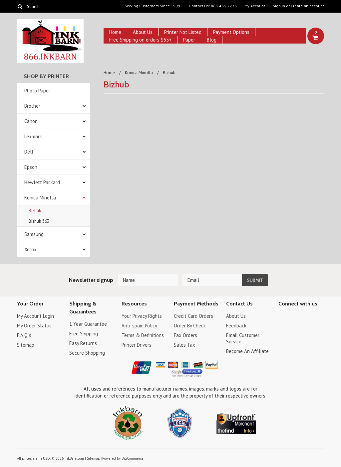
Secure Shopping (87, 353)
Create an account (307, 6)
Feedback (236, 325)
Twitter (294, 317)
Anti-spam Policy (139, 325)
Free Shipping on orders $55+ (140, 40)
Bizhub (35, 210)
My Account (254, 6)
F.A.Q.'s (24, 335)
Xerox (30, 249)
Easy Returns (83, 343)
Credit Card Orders (193, 316)
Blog (211, 40)
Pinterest (306, 317)
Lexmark (33, 136)
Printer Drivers (137, 345)
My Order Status (34, 325)
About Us (143, 32)
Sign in (279, 6)
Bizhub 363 (39, 221)
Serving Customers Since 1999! (153, 6)
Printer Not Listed (182, 32)
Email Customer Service (242, 338)
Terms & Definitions (143, 335)
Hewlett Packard (42, 182)
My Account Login (35, 316)
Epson (30, 167)
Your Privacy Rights (142, 316)
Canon (31, 121)
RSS (282, 328)
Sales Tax (184, 345)
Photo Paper (37, 90)
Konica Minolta (40, 197)
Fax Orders (185, 335)
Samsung (34, 234)
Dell (28, 152)
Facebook (282, 317)
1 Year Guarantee (88, 324)
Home (115, 32)
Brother (32, 106)
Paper (189, 40)
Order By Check (190, 325)
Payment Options (231, 32)
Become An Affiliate (247, 351)
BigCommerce (133, 458)
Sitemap (25, 345)
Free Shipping (83, 333)
